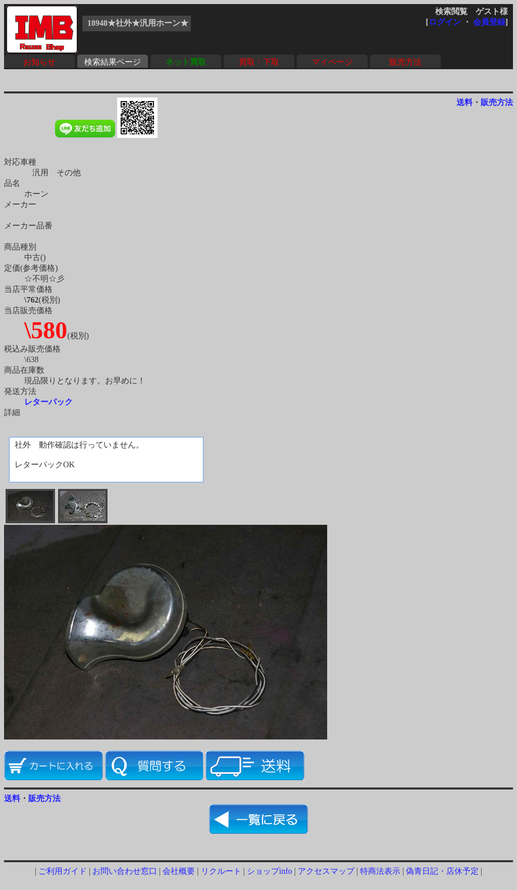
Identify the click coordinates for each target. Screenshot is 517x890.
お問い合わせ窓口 (124, 871)
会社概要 (179, 871)
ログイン (445, 22)
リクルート (221, 871)
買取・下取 (259, 62)
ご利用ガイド (62, 871)
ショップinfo (269, 871)
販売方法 (405, 62)
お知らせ (39, 62)
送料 (464, 102)
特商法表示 (380, 871)
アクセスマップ (326, 871)
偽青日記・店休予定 (442, 871)
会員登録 (489, 22)
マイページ (332, 62)
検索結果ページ (112, 62)
